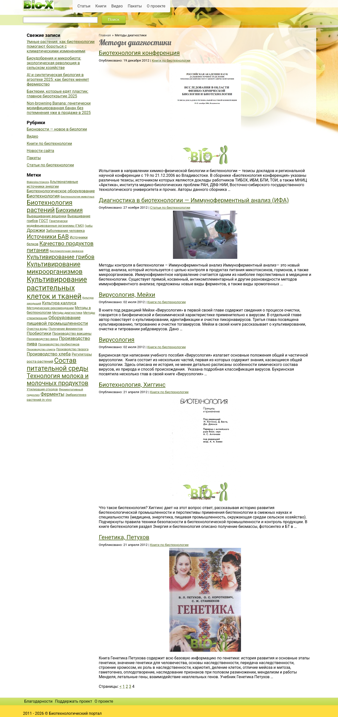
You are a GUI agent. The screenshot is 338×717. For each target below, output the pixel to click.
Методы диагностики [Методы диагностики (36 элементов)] (67, 312)
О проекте (156, 6)
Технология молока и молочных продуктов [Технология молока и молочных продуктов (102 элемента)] (58, 379)
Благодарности (38, 701)
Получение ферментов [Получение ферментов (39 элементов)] (65, 329)
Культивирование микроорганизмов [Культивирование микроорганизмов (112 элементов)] (54, 267)
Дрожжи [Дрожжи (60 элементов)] (36, 230)
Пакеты (135, 6)
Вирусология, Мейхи (127, 294)
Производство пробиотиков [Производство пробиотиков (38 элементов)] (58, 344)
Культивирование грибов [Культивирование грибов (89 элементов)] (61, 256)
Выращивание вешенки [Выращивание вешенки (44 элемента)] (46, 216)
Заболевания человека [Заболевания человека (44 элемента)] (65, 231)
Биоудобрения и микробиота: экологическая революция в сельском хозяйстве (54, 63)
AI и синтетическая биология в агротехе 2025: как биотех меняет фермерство (58, 79)
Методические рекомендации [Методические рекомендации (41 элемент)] (50, 308)
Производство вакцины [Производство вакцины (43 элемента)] (72, 334)
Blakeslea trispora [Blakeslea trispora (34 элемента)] (38, 182)
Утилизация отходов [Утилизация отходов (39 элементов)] (42, 389)
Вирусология (116, 339)
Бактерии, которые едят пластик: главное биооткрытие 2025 (57, 93)
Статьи (83, 6)
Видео (117, 6)
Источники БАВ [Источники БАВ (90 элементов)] (48, 236)
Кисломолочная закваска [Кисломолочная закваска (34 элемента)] (66, 251)
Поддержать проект (73, 701)
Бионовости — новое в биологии (57, 129)
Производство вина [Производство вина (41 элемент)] (42, 339)
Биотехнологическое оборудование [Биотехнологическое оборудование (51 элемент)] (61, 191)
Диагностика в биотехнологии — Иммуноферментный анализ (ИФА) (194, 200)
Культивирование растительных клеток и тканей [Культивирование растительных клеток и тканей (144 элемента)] (57, 287)
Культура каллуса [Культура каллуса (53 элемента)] (59, 302)
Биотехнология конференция (139, 52)
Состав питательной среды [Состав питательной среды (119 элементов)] (57, 364)
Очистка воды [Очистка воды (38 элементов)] (37, 329)
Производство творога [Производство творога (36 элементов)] (72, 349)
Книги (100, 6)
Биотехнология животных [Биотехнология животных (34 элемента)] (77, 196)
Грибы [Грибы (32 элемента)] (89, 225)
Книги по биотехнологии (171, 60)
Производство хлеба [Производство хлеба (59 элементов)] (49, 354)
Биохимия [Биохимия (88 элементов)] (69, 210)
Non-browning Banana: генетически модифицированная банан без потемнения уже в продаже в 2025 (59, 108)
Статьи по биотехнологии (170, 207)
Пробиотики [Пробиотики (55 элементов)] (39, 333)
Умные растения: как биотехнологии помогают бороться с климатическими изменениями (61, 46)
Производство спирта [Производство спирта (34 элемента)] (41, 349)
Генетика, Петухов (124, 537)
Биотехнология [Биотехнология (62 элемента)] (43, 196)
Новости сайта (40, 150)
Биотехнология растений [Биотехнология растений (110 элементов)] (49, 206)
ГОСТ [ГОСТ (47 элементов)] (43, 221)
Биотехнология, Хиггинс (132, 384)
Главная (105, 35)
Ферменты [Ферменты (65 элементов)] (52, 394)
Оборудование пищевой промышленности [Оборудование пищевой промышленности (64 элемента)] (57, 320)
